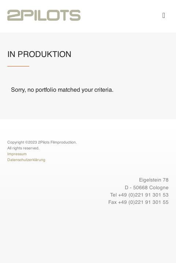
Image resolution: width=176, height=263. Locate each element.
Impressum (17, 154)
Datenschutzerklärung (26, 160)
